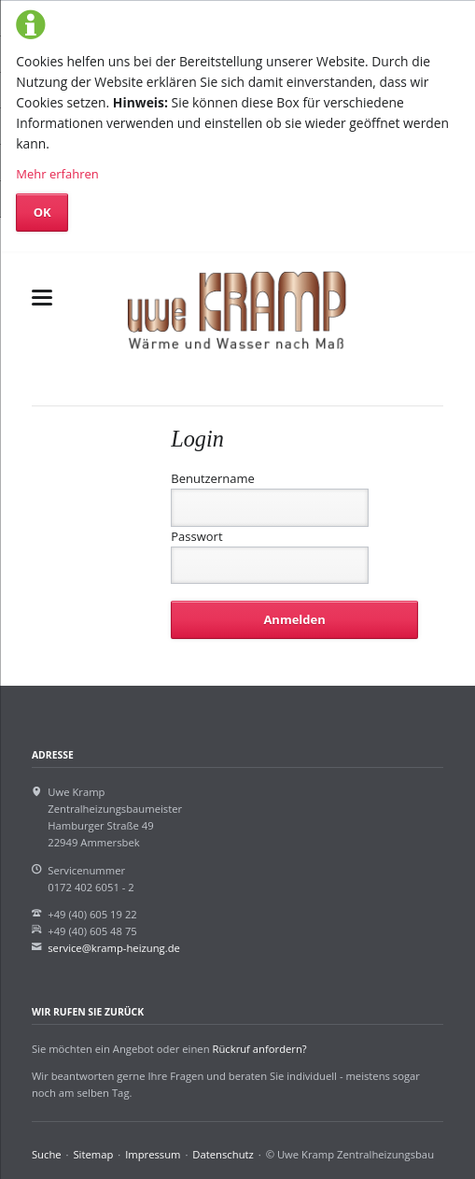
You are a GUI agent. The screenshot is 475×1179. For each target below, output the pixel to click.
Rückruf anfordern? (259, 1049)
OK (42, 212)
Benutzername (213, 478)
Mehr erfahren (57, 173)
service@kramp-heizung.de (114, 948)
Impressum (152, 1154)
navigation (42, 297)
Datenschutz (222, 1154)
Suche (47, 1154)
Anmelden (294, 619)
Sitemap (93, 1154)
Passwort (196, 536)
